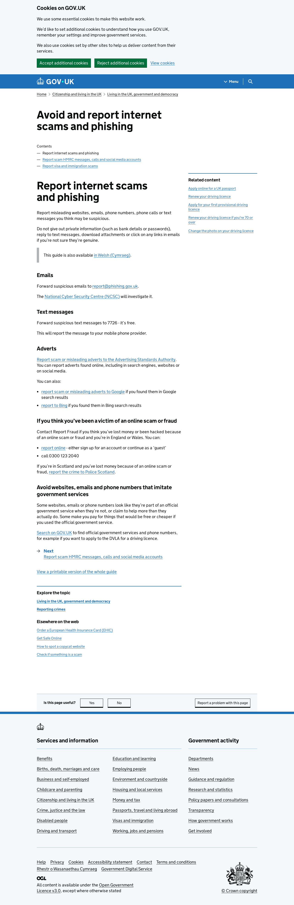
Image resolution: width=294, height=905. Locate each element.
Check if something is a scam (59, 654)
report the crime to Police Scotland (82, 472)
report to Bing (54, 405)
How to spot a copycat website (61, 646)
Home (41, 94)
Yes (96, 703)
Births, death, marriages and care (68, 769)
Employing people (129, 769)
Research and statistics (210, 789)
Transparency (201, 810)
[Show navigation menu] (231, 82)
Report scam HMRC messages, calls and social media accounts (91, 159)
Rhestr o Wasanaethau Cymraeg (67, 869)
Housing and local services (137, 789)
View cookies (162, 63)
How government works (210, 820)
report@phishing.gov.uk (115, 286)
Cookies (76, 862)
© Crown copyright (239, 890)
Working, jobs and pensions (138, 830)
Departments (200, 758)
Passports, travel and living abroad (145, 810)
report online (53, 447)
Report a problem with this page (223, 703)
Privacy (57, 862)
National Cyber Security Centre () (82, 296)
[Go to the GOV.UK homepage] (55, 81)
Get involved (200, 830)
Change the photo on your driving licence (221, 231)
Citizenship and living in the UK (77, 94)
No (124, 703)
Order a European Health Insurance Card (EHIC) (75, 630)
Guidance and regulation (211, 779)
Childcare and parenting (59, 789)
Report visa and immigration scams (70, 166)
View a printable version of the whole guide (77, 571)
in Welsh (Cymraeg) (112, 255)
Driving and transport (57, 830)
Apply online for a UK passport (212, 188)
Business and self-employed (63, 779)
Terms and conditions (176, 862)
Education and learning (134, 758)
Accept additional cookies (64, 63)
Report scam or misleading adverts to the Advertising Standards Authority (106, 359)
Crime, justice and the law (61, 810)
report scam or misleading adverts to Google (83, 391)
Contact (144, 862)
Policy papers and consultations (218, 799)
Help (41, 862)
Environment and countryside (140, 779)
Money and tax (126, 799)
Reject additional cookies (120, 63)
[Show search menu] (250, 82)
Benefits (44, 758)
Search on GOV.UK (54, 532)
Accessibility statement (110, 862)
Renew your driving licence (209, 196)
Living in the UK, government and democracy (142, 94)
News (193, 769)
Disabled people (52, 820)
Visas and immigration (133, 820)
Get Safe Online (49, 638)
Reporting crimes (51, 609)
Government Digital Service (126, 869)
